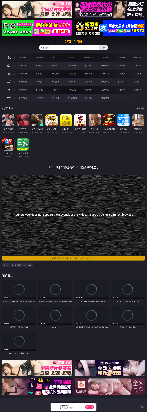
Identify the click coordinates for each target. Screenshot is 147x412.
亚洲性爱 (23, 73)
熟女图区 (121, 81)
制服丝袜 (88, 73)
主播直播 (121, 65)
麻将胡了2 (88, 57)
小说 (9, 89)
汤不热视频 (72, 97)
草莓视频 (55, 97)
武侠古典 (72, 89)
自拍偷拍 (39, 65)
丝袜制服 (105, 65)
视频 (9, 65)
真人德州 (39, 57)
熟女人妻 (88, 65)
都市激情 (23, 89)
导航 (9, 97)
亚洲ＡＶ (23, 65)
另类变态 (137, 73)
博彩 (9, 57)
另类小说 (105, 89)
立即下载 (89, 407)
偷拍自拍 (39, 73)
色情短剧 (105, 97)
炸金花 (105, 57)
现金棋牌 (121, 57)
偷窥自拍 (23, 81)
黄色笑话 (121, 89)
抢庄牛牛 (137, 57)
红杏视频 (88, 97)
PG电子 (23, 57)
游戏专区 (72, 57)
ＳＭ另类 (137, 65)
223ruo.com (73, 41)
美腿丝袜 (88, 81)
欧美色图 (55, 81)
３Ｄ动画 (72, 65)
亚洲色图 (39, 81)
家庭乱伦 (39, 89)
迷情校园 (88, 89)
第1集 (6, 265)
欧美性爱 (72, 73)
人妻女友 (55, 89)
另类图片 (137, 81)
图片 (9, 81)
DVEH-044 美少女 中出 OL (21, 265)
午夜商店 (39, 97)
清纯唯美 (105, 81)
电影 (9, 73)
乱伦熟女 (121, 73)
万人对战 (55, 57)
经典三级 (105, 73)
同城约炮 (23, 97)
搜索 (103, 47)
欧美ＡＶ (55, 65)
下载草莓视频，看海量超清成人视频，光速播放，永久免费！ (98, 258)
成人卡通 (55, 73)
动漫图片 (72, 81)
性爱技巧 (137, 89)
